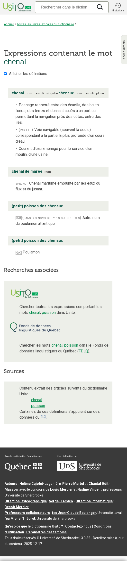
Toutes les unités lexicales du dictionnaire (45, 24)
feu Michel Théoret (20, 518)
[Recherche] (64, 7)
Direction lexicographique (26, 501)
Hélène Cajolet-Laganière (40, 484)
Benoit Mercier (17, 507)
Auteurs (11, 484)
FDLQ (83, 351)
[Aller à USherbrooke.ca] (79, 470)
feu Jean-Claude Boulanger (74, 513)
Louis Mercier (61, 489)
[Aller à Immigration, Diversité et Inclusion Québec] (23, 470)
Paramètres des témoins (46, 532)
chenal (34, 312)
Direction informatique (94, 501)
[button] (117, 7)
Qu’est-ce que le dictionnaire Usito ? (34, 526)
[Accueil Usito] (16, 7)
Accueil (9, 24)
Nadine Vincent (89, 489)
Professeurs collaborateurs (27, 513)
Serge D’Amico (61, 501)
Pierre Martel (73, 484)
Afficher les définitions (28, 73)
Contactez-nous (78, 526)
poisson (49, 312)
